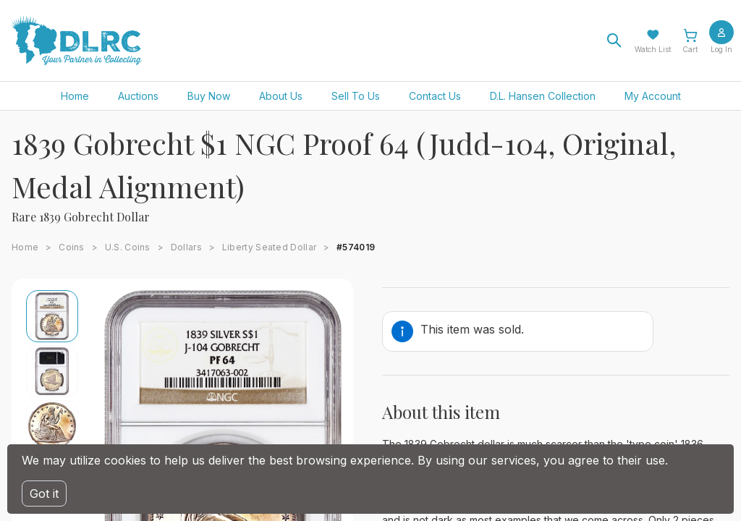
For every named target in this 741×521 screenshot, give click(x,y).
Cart (690, 49)
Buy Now (208, 96)
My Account (652, 96)
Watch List (653, 49)
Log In (721, 49)
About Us (280, 96)
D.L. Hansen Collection (543, 96)
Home (75, 96)
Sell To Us (355, 96)
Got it (44, 493)
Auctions (138, 96)
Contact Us (435, 96)
